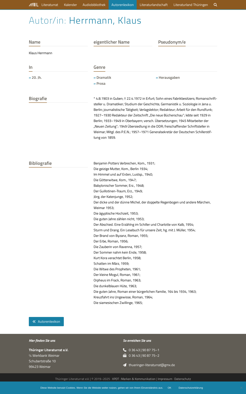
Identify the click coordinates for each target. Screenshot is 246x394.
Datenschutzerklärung (191, 387)
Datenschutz (182, 379)
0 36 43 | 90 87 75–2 (141, 355)
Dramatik (103, 77)
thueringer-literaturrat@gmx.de (149, 364)
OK (169, 387)
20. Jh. (37, 77)
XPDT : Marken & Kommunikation (133, 379)
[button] (215, 4)
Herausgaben (169, 77)
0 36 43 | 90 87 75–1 (141, 350)
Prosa (101, 83)
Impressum (165, 379)
